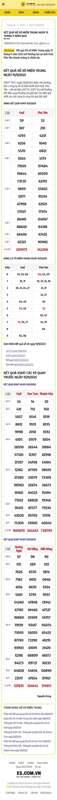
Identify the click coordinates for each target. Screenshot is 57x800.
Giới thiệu (10, 792)
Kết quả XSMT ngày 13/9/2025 (20, 539)
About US (22, 792)
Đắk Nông (46, 549)
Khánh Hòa (46, 394)
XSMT (21, 12)
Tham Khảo (42, 762)
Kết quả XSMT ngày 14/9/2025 (20, 384)
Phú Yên (43, 112)
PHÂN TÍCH (50, 12)
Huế (21, 112)
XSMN (36, 12)
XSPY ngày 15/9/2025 (15, 355)
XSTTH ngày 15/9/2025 (16, 350)
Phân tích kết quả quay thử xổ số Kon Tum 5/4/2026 (27, 741)
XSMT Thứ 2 (10, 82)
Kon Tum (32, 394)
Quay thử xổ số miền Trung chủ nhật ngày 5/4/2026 (27, 718)
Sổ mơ (38, 766)
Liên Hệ (34, 792)
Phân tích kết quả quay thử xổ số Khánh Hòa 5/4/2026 (28, 713)
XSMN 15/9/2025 (25, 364)
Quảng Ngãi (19, 549)
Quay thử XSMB (24, 766)
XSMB (7, 12)
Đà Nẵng (33, 549)
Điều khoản (46, 792)
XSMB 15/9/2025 (21, 360)
